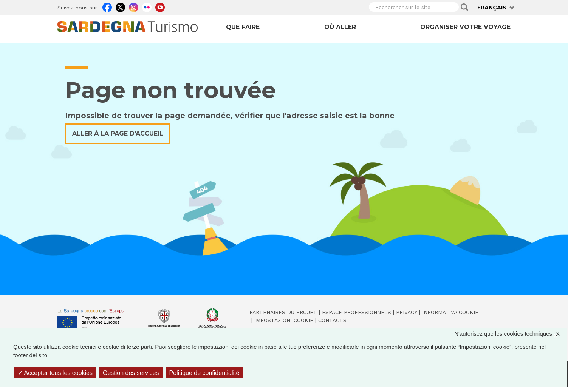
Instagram (133, 6)
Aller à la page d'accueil (117, 133)
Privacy (406, 312)
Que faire (243, 27)
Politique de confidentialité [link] (204, 373)
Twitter (120, 6)
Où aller (340, 27)
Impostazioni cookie (283, 320)
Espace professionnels (356, 312)
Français (491, 7)
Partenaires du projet (283, 312)
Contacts (332, 320)
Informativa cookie (450, 312)
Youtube (160, 6)
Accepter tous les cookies (55, 373)
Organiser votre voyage (465, 27)
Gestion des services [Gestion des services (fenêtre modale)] (131, 373)
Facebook (107, 6)
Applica (464, 7)
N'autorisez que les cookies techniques (510, 334)
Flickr (147, 6)
